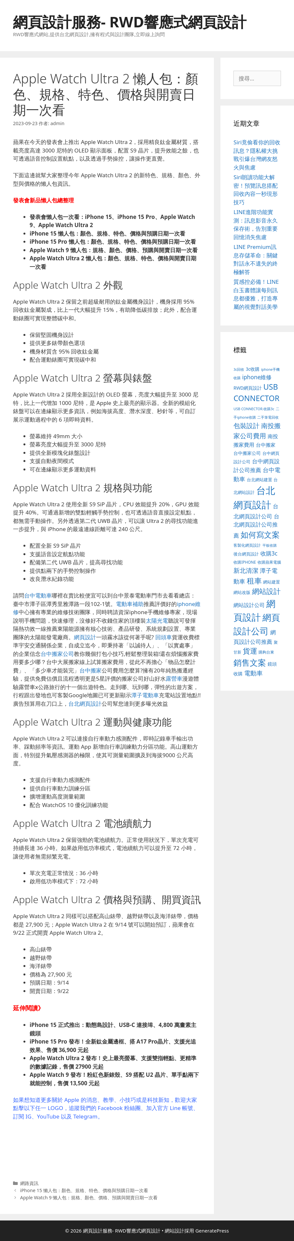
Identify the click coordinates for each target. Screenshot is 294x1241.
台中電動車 (38, 595)
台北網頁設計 (85, 703)
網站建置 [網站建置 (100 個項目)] (271, 582)
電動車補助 (130, 604)
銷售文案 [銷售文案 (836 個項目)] (249, 662)
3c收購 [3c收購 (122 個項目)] (252, 369)
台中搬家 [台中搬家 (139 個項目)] (265, 444)
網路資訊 (29, 1183)
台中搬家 (90, 670)
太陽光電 (157, 620)
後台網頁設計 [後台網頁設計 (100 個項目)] (246, 554)
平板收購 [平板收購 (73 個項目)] (269, 545)
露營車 (174, 678)
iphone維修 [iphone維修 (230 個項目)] (257, 377)
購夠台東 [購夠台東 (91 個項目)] (266, 652)
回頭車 (163, 637)
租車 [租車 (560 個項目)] (254, 581)
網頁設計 (85, 637)
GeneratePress (212, 1230)
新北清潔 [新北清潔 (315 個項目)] (245, 570)
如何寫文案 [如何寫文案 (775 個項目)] (260, 534)
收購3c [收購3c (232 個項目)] (268, 553)
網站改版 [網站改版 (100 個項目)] (241, 592)
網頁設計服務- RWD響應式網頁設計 (129, 22)
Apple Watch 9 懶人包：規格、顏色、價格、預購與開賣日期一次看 (89, 1197)
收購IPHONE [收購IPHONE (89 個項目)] (244, 562)
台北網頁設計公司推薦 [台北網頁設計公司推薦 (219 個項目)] (256, 525)
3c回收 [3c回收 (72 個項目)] (238, 369)
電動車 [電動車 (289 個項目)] (253, 673)
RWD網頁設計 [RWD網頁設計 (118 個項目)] (247, 388)
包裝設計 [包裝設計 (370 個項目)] (246, 425)
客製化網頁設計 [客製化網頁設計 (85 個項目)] (247, 545)
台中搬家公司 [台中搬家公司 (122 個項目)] (247, 453)
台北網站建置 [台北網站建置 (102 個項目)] (259, 480)
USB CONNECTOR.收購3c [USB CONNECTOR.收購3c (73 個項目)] (253, 408)
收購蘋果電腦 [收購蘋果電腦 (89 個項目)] (269, 562)
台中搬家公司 (57, 653)
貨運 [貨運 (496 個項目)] (250, 651)
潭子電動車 (145, 695)
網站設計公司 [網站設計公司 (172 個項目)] (249, 605)
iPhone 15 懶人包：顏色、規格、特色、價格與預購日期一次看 (84, 1190)
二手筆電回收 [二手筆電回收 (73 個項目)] (268, 417)
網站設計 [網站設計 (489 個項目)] (266, 591)
